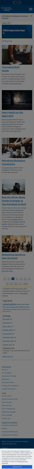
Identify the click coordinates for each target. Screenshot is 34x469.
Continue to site (17, 467)
